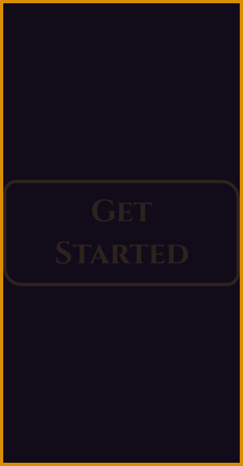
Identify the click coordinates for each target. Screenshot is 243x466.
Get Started (121, 233)
